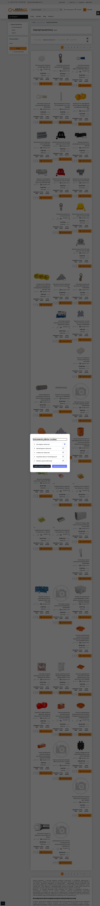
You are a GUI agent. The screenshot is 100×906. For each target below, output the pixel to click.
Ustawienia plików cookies (45, 439)
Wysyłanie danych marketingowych (46, 457)
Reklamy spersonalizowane (44, 461)
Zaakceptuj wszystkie (59, 466)
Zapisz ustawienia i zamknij (41, 466)
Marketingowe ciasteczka (43, 448)
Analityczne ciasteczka (43, 452)
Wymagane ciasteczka (43, 444)
